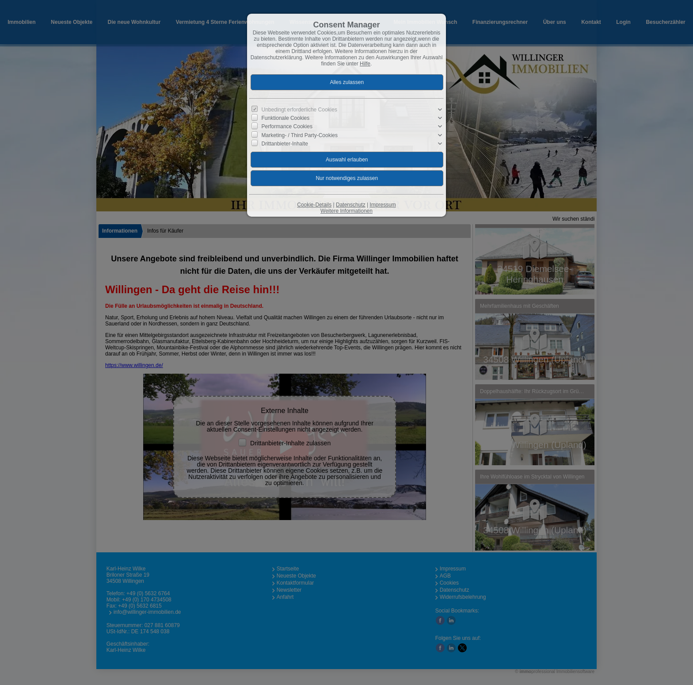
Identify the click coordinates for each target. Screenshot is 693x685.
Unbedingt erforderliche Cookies (299, 110)
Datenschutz (351, 205)
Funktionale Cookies (286, 118)
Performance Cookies (287, 126)
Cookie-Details (314, 205)
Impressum (382, 205)
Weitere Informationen (346, 211)
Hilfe (365, 64)
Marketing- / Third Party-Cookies (300, 135)
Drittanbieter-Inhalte (285, 143)
